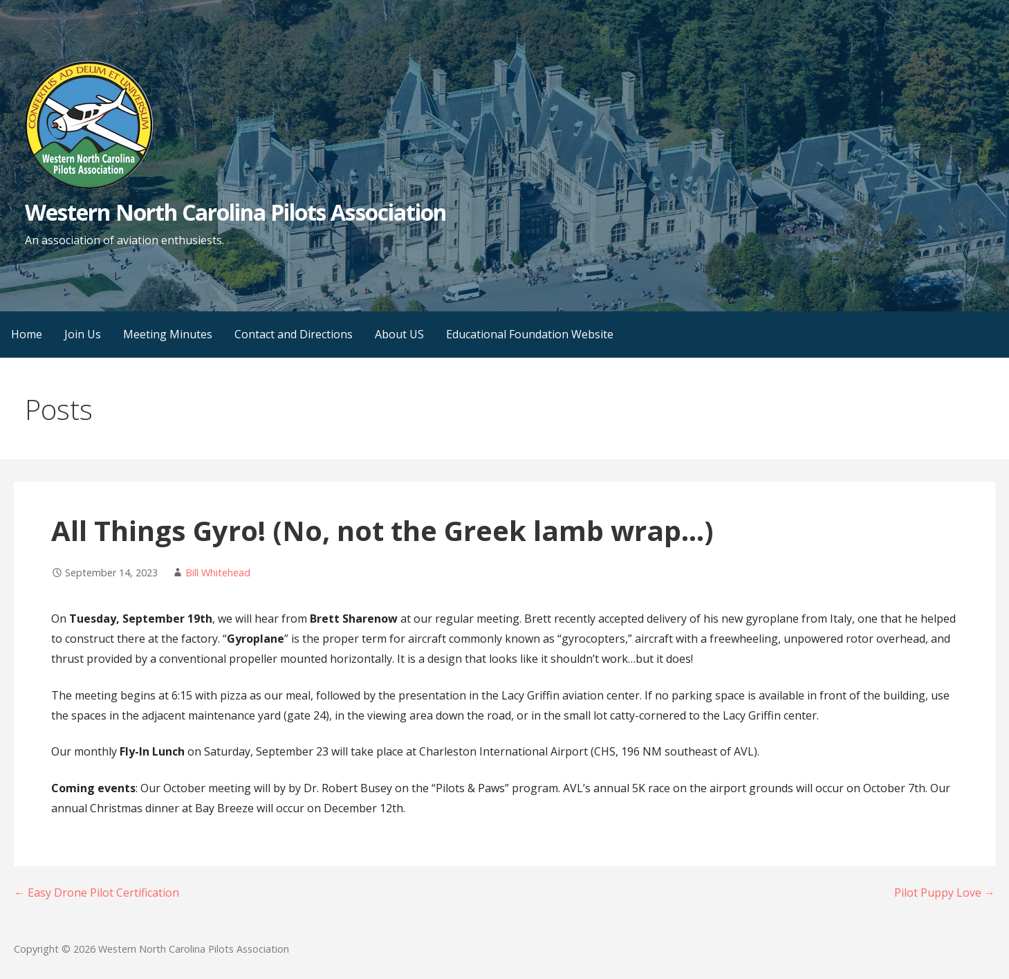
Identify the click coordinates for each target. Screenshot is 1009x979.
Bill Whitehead (217, 572)
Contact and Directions (293, 334)
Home (26, 334)
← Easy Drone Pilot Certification (96, 892)
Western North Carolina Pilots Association (235, 212)
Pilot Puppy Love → (944, 892)
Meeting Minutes (167, 334)
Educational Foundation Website (529, 334)
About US (399, 334)
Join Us (82, 334)
